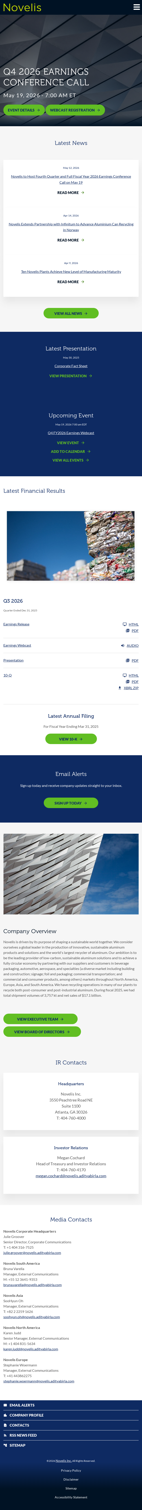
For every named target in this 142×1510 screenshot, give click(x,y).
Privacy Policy (71, 1470)
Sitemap (14, 1445)
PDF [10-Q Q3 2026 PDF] (132, 682)
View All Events (67, 460)
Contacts (16, 1425)
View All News (68, 313)
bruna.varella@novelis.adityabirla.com (32, 1285)
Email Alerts (19, 1405)
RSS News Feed (20, 1435)
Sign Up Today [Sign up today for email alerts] (68, 803)
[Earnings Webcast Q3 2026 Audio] (71, 646)
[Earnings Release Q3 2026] (71, 624)
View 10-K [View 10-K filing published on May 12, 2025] (68, 739)
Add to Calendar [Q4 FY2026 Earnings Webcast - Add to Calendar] (68, 451)
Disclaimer (71, 1479)
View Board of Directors (39, 1032)
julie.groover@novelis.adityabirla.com (32, 1252)
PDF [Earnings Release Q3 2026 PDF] (132, 631)
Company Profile (23, 1415)
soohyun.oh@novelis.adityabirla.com (31, 1317)
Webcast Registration (72, 110)
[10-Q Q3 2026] (71, 675)
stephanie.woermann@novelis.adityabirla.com (38, 1381)
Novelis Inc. (64, 1461)
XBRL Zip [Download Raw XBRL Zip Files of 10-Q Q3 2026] (128, 688)
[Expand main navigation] (136, 6)
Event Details (21, 110)
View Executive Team (37, 1019)
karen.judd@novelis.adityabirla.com (30, 1349)
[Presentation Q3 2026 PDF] (71, 660)
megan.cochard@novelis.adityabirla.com (71, 1175)
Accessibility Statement (71, 1497)
